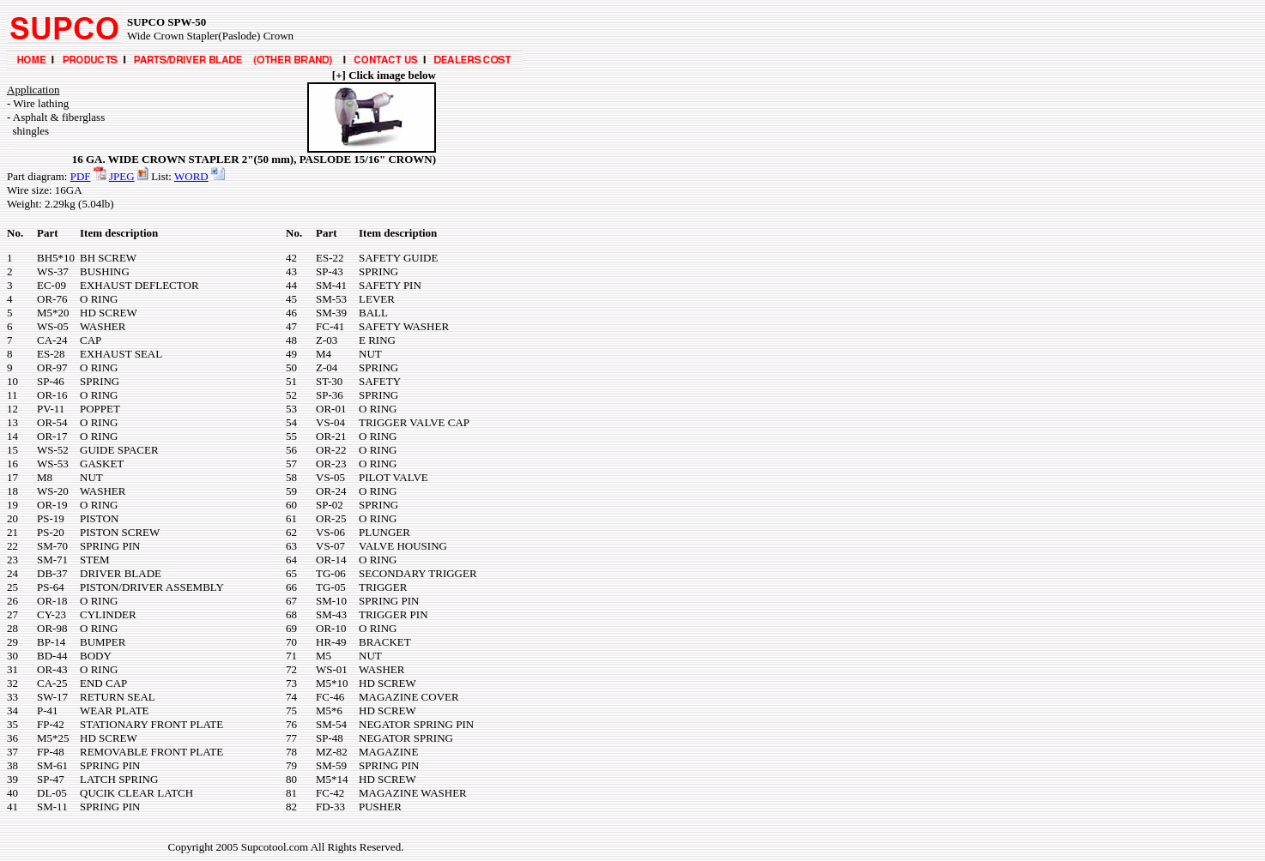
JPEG (122, 176)
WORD (191, 176)
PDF (80, 176)
